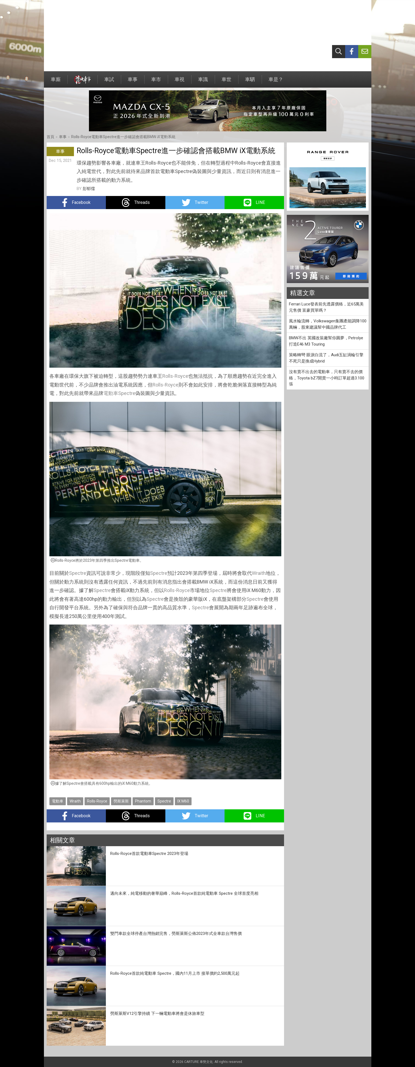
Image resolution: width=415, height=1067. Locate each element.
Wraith (259, 573)
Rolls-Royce (175, 376)
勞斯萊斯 (121, 801)
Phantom (143, 801)
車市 (156, 82)
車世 (226, 82)
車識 (203, 82)
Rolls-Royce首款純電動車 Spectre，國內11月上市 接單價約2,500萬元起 (175, 973)
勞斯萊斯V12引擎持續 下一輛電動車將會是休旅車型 (157, 1013)
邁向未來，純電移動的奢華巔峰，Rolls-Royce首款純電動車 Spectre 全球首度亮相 (184, 893)
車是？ (276, 82)
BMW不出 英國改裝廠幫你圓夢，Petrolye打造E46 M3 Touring (326, 341)
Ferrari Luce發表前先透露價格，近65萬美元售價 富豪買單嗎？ (326, 307)
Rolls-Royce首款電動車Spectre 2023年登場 (149, 853)
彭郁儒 (89, 188)
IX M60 (183, 801)
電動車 (110, 393)
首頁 (50, 137)
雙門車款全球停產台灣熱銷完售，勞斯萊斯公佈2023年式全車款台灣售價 (176, 933)
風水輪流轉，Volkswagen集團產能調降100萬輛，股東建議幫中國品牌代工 (327, 324)
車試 (109, 82)
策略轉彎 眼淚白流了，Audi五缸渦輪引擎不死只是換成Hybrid (326, 358)
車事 (132, 82)
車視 (179, 82)
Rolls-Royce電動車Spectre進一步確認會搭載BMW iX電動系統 (123, 137)
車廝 (55, 82)
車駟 (250, 82)
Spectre (126, 393)
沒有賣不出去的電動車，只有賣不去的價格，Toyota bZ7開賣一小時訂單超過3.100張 (326, 378)
